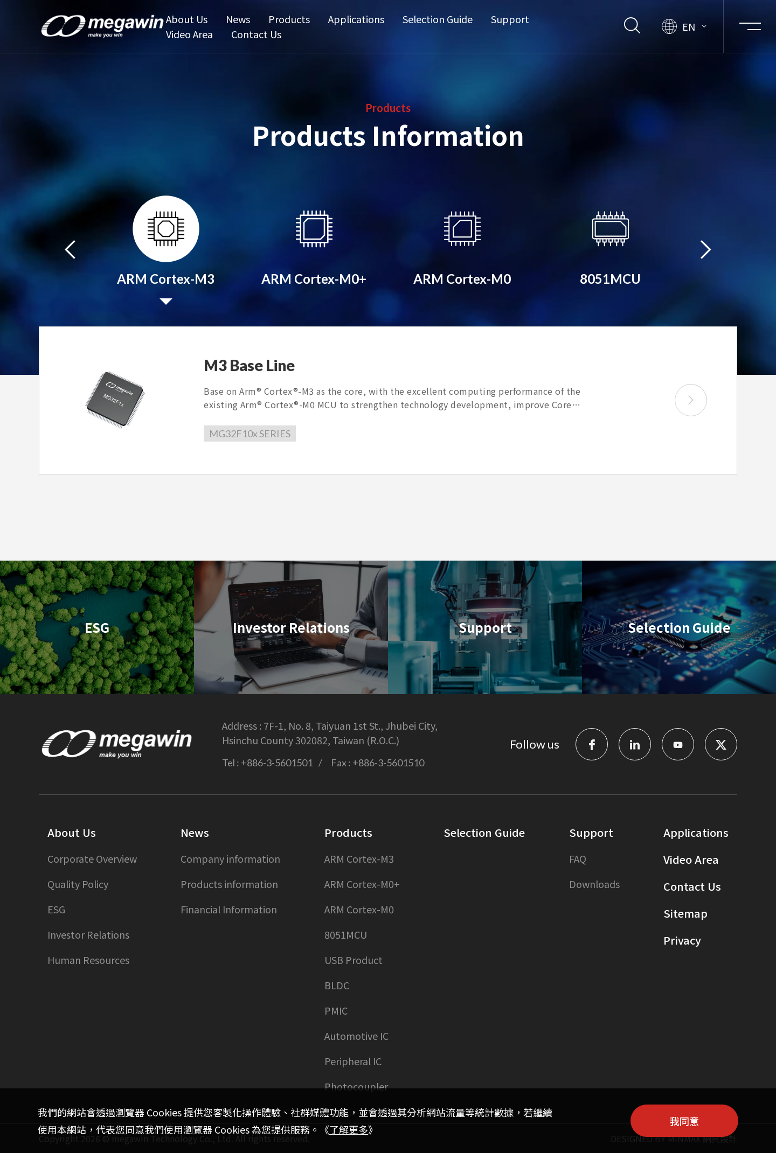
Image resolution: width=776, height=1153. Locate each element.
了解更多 (348, 1129)
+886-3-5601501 (277, 762)
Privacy (682, 940)
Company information (230, 858)
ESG (56, 909)
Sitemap (685, 913)
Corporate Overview (92, 858)
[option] (166, 247)
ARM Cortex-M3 (359, 858)
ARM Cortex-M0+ (362, 884)
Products (289, 19)
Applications (356, 19)
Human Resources (88, 960)
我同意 (684, 1121)
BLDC (336, 985)
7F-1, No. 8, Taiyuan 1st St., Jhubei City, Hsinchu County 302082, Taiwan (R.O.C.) (330, 732)
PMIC (336, 1010)
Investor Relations (88, 934)
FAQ (577, 858)
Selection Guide (438, 19)
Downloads (594, 884)
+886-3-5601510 (388, 762)
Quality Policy (77, 884)
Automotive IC (356, 1036)
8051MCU (345, 934)
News (238, 19)
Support (510, 19)
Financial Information (229, 909)
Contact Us (256, 34)
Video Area (189, 34)
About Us (186, 19)
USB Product (353, 960)
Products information (229, 884)
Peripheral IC (353, 1061)
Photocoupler (356, 1086)
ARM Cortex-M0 (359, 909)
